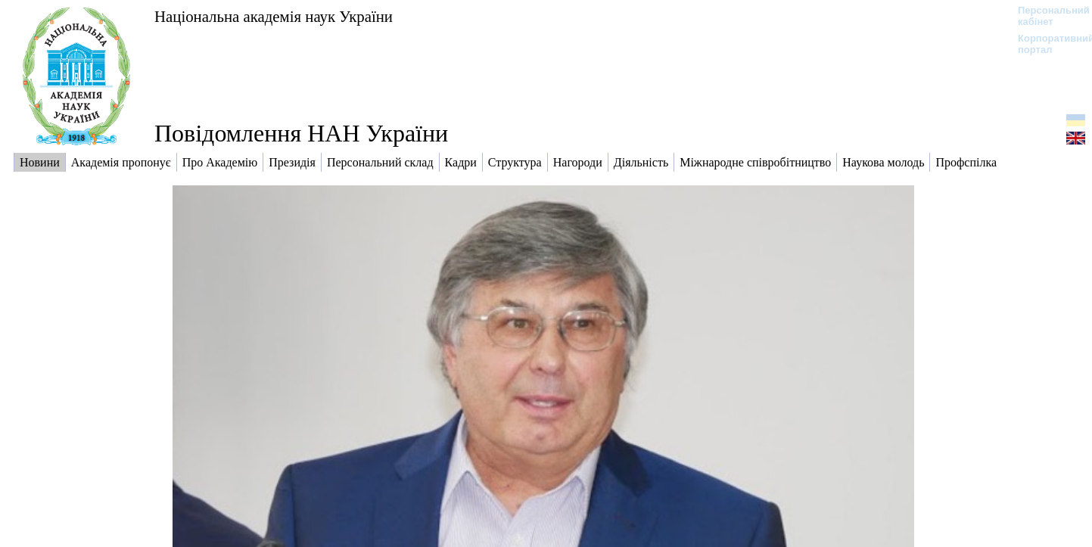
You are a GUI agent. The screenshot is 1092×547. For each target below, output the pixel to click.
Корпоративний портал (1046, 44)
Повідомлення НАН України (301, 133)
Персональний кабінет (1046, 16)
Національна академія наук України (273, 16)
